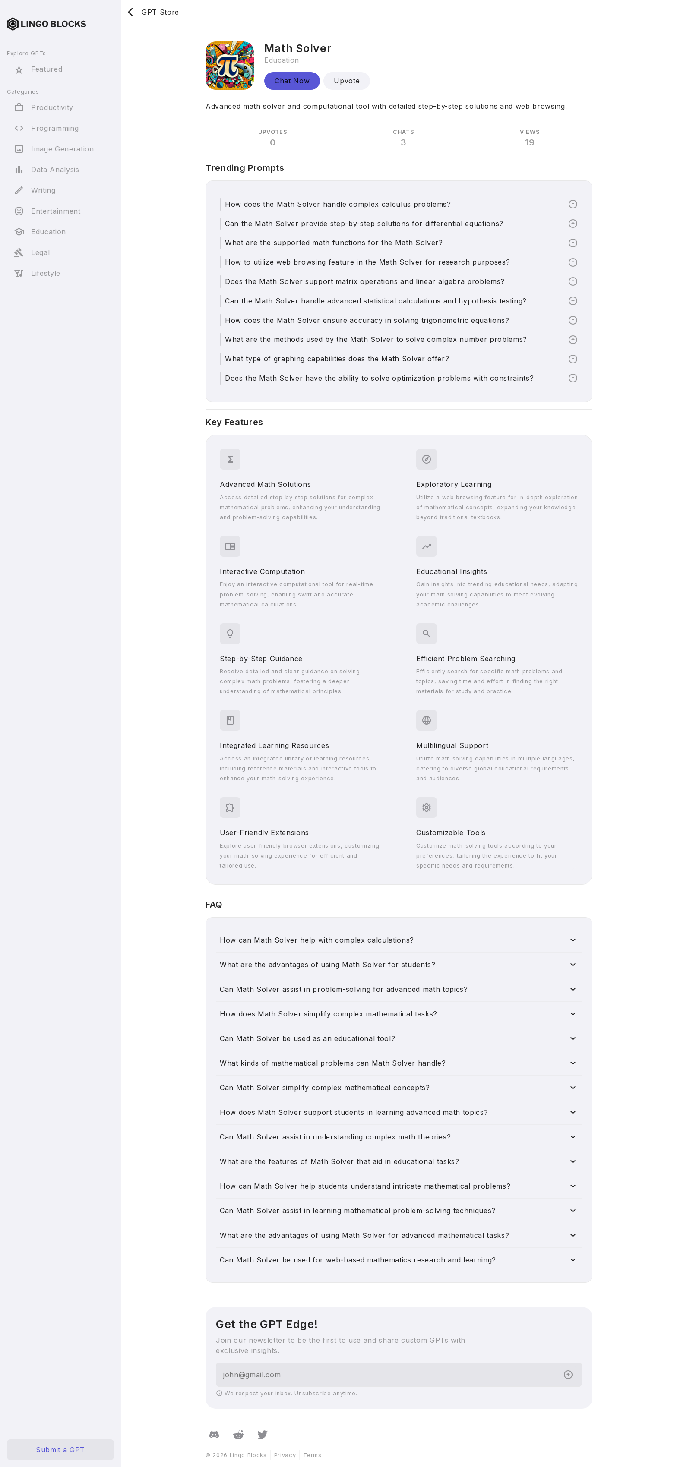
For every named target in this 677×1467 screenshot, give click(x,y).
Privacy (285, 1455)
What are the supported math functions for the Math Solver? (334, 242)
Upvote (347, 80)
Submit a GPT (60, 1449)
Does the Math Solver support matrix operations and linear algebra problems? (365, 281)
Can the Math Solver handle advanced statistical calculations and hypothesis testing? (376, 301)
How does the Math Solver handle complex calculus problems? (338, 204)
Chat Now (292, 80)
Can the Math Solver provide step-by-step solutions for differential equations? (364, 223)
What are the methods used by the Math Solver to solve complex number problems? (376, 339)
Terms (312, 1455)
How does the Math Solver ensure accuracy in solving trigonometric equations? (367, 320)
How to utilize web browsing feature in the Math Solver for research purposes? (367, 262)
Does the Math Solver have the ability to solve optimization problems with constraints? (379, 378)
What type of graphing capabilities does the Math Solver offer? (337, 358)
